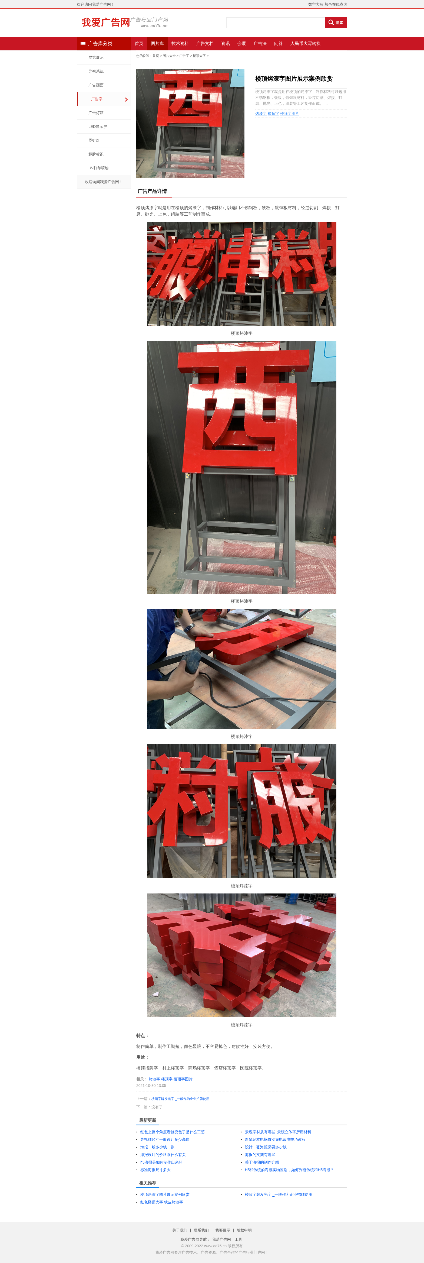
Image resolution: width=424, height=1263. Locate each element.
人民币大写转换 (305, 43)
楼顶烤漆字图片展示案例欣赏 (165, 1194)
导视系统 (96, 71)
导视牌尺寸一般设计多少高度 (165, 1139)
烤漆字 (261, 113)
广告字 (96, 99)
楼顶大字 (199, 56)
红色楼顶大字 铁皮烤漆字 (161, 1202)
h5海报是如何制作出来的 (161, 1162)
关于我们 (179, 1230)
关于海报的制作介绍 (262, 1162)
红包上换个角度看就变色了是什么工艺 (172, 1132)
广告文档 (205, 43)
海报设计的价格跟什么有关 (163, 1154)
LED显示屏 (97, 126)
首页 (139, 43)
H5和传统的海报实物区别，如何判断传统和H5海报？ (289, 1170)
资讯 (225, 43)
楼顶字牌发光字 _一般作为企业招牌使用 (180, 1099)
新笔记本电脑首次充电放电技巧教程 (275, 1139)
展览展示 (96, 57)
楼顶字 (273, 113)
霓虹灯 (94, 140)
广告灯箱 (96, 113)
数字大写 (315, 4)
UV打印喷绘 (98, 168)
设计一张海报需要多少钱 (266, 1147)
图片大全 (169, 56)
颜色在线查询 (335, 4)
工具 (238, 1239)
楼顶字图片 (289, 113)
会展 (241, 43)
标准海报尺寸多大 (155, 1170)
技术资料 (180, 43)
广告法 (260, 43)
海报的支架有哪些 (260, 1154)
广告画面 (96, 85)
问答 (278, 43)
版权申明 (244, 1230)
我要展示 (222, 1230)
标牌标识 (96, 154)
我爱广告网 (221, 1239)
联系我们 (201, 1230)
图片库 (157, 43)
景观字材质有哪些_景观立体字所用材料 (278, 1132)
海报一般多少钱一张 (157, 1147)
